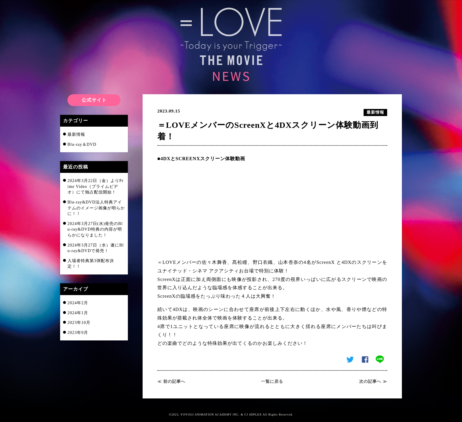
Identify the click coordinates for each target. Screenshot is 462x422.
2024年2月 (77, 303)
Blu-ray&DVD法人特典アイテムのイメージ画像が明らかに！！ (96, 208)
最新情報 (76, 134)
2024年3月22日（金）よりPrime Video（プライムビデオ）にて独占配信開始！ (95, 186)
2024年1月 (77, 313)
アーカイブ (75, 289)
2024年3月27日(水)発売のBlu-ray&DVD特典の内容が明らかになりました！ (95, 229)
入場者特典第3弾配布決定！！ (90, 264)
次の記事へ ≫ (373, 382)
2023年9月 (77, 332)
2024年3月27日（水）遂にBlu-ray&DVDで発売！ (95, 248)
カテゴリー (75, 120)
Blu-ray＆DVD (81, 144)
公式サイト (94, 99)
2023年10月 (78, 322)
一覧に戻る (272, 382)
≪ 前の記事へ (171, 382)
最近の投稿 (75, 166)
